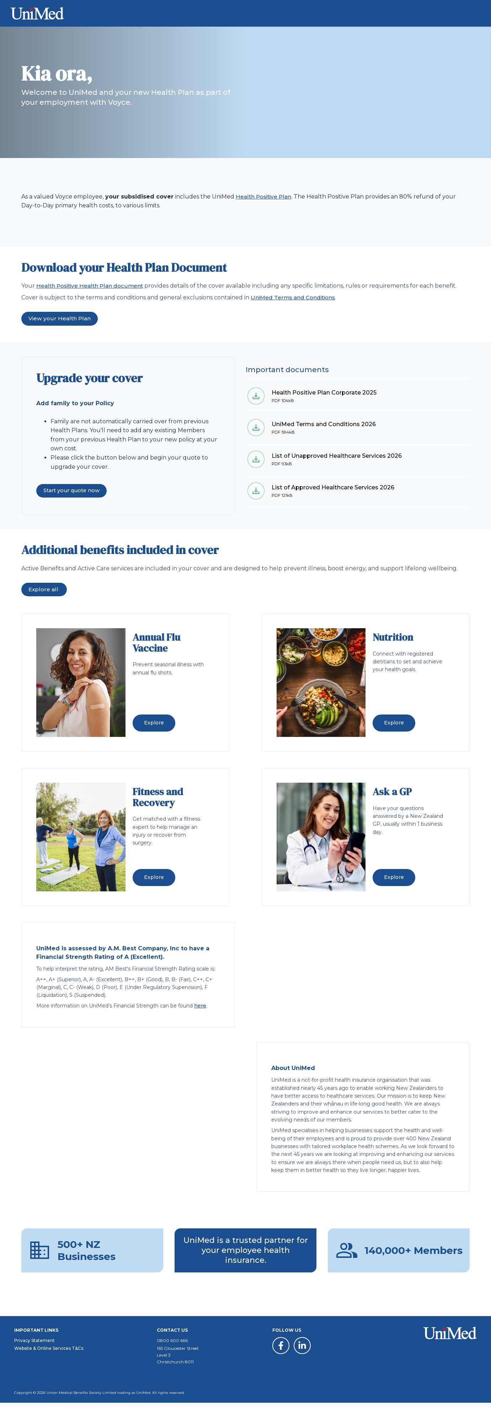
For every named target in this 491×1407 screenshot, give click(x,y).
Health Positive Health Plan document (91, 285)
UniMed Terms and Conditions (295, 297)
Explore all (44, 589)
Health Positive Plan (265, 196)
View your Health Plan (59, 318)
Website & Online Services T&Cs (48, 1352)
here (200, 1006)
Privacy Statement (34, 1344)
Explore (154, 723)
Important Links (36, 1334)
